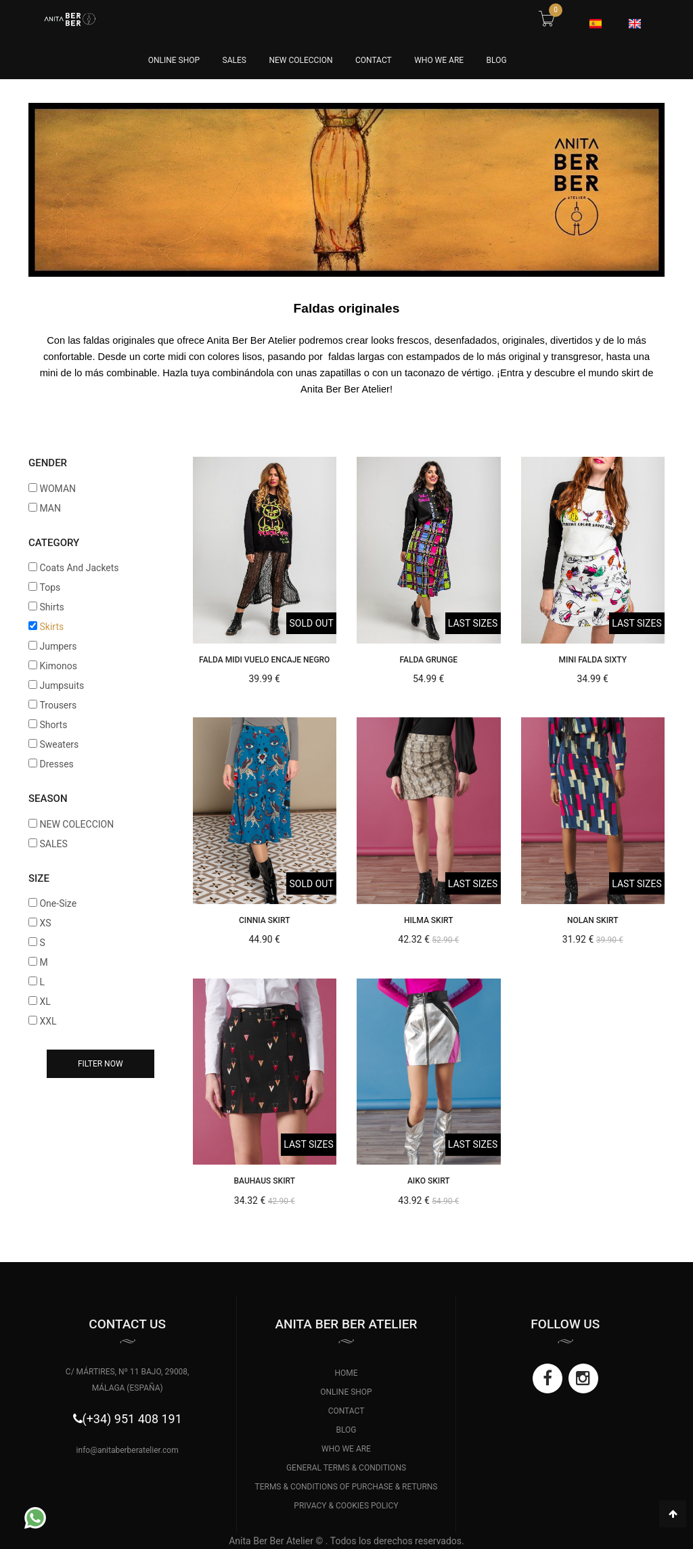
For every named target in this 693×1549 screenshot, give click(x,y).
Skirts (51, 626)
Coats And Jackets (78, 567)
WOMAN (57, 488)
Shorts (53, 724)
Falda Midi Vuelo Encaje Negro (264, 660)
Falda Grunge (428, 660)
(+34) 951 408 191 (132, 1419)
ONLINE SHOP (346, 1392)
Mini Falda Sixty (592, 660)
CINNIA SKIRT (264, 920)
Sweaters (59, 744)
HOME (345, 1373)
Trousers (57, 705)
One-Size (57, 903)
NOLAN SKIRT (593, 920)
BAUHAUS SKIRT (264, 1181)
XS (45, 923)
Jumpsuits (61, 685)
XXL (47, 1021)
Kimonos (57, 665)
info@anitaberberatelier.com (127, 1450)
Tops (49, 587)
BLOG (497, 60)
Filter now (100, 1064)
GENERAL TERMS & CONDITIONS (346, 1468)
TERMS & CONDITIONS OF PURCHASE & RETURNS (346, 1486)
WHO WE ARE (439, 60)
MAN (49, 508)
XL (44, 1001)
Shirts (51, 607)
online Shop (174, 60)
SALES (234, 60)
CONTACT (373, 60)
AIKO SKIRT (428, 1181)
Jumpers (57, 646)
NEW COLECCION (300, 60)
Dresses (56, 764)
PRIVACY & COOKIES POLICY (346, 1505)
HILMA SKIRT (428, 920)
